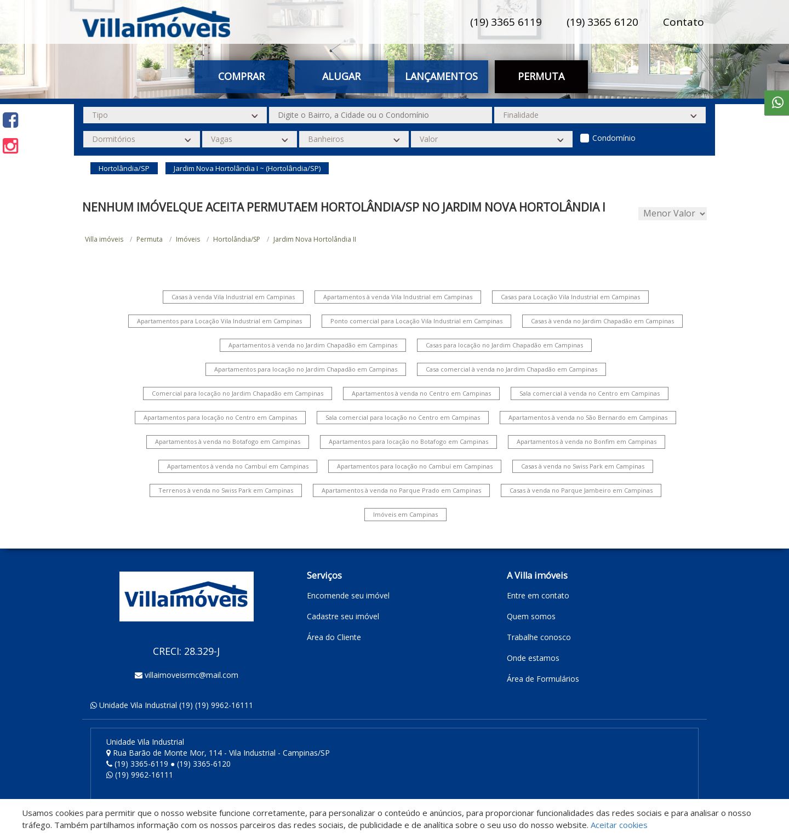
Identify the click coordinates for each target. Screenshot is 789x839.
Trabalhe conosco (539, 637)
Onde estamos (533, 658)
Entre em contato (538, 595)
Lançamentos (441, 76)
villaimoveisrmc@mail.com (191, 675)
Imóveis (188, 239)
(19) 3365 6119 (506, 22)
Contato (683, 22)
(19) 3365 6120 (602, 22)
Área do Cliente (334, 637)
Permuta (541, 76)
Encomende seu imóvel (348, 595)
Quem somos (531, 616)
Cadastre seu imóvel (343, 616)
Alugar (341, 76)
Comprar (241, 76)
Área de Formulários (543, 679)
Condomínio (614, 137)
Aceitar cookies (619, 824)
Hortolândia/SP (236, 239)
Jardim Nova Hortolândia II (314, 239)
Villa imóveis (104, 239)
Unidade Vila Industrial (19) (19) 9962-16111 (176, 705)
